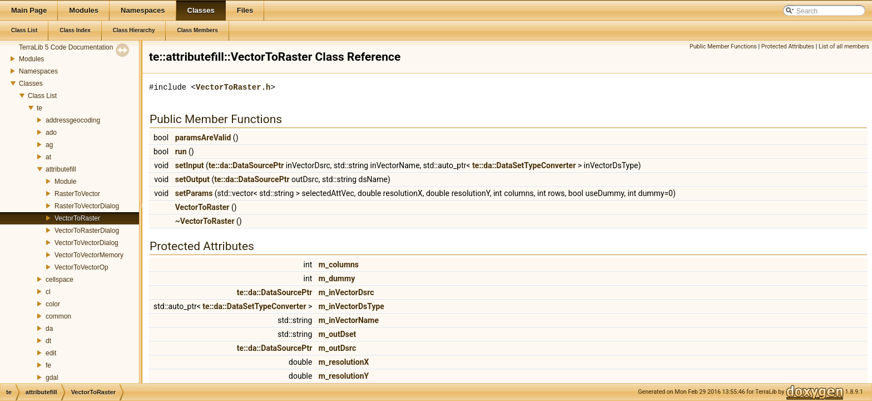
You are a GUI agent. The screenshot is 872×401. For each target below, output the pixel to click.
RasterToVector (77, 194)
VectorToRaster (77, 218)
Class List (42, 96)
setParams (194, 193)
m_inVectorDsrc (346, 292)
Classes (31, 83)
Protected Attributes (787, 46)
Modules (31, 59)
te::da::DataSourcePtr (246, 165)
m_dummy (337, 278)
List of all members (844, 46)
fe (48, 365)
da (49, 328)
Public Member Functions (723, 46)
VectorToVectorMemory (88, 255)
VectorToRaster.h (233, 87)
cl (48, 292)
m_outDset (337, 334)
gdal (52, 378)
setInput (189, 165)
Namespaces (38, 71)
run (181, 151)
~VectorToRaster (205, 221)
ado (51, 132)
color (53, 304)
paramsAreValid (203, 137)
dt (48, 341)
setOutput (192, 179)
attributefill (61, 169)
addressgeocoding (73, 120)
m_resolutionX (344, 362)
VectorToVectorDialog (86, 243)
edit (51, 353)
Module (65, 181)
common (58, 316)
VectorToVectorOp (81, 267)
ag (49, 145)
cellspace (59, 279)
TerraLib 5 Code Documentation (66, 47)
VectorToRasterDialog (86, 230)
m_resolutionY (344, 375)
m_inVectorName (349, 320)
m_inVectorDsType (351, 306)
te (39, 108)
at (48, 157)
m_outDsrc (337, 348)
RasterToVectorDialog (86, 206)
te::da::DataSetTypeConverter (524, 165)
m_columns (339, 264)
